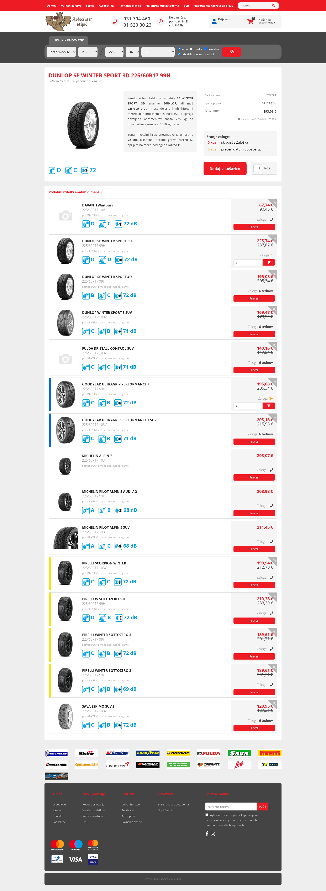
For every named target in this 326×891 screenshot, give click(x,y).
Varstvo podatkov (94, 810)
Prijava (224, 19)
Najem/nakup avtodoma (162, 5)
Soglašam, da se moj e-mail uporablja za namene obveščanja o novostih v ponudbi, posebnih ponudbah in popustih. (231, 820)
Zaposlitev (59, 822)
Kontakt (58, 816)
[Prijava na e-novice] (262, 806)
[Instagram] (213, 834)
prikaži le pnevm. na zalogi (198, 54)
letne (183, 49)
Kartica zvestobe (93, 816)
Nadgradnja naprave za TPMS (213, 5)
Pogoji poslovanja (93, 804)
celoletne (211, 49)
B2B (186, 5)
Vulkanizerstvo (71, 5)
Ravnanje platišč (130, 5)
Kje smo (58, 810)
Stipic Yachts (166, 810)
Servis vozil (128, 810)
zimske (196, 49)
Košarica (265, 20)
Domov (51, 5)
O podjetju (59, 804)
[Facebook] (207, 834)
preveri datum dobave (241, 149)
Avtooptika (106, 5)
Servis (90, 5)
